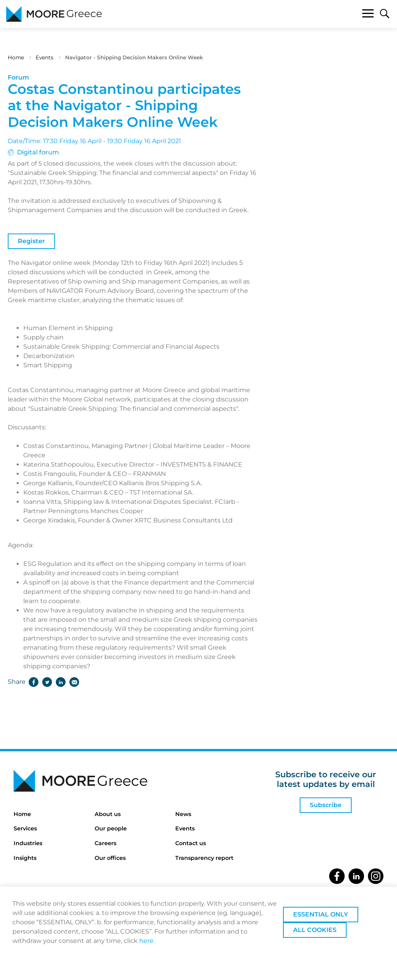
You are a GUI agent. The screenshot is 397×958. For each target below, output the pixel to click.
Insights (25, 857)
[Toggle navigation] (368, 15)
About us (108, 814)
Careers (105, 843)
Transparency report (204, 857)
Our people (111, 828)
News (183, 814)
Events (45, 57)
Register (31, 241)
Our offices (110, 857)
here (146, 940)
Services (25, 828)
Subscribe (326, 805)
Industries (28, 843)
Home (16, 57)
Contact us (190, 843)
